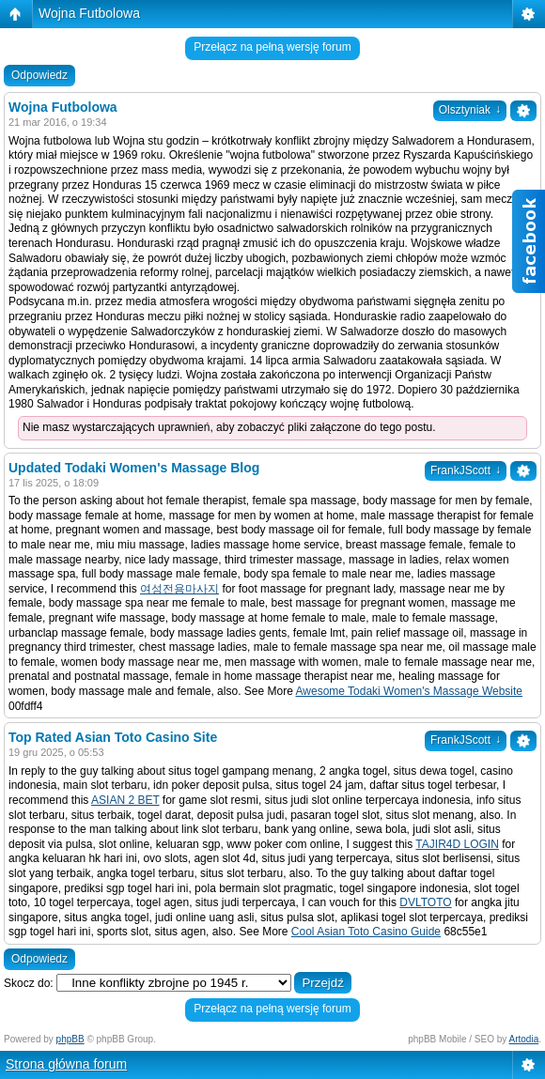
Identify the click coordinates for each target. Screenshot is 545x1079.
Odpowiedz (39, 75)
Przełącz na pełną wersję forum (272, 47)
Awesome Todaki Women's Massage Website (409, 691)
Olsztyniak (470, 109)
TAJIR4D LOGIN (456, 844)
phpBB (70, 1039)
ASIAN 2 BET (125, 800)
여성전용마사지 (179, 588)
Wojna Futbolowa (89, 13)
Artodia (524, 1039)
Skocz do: (29, 983)
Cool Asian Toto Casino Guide (366, 931)
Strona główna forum (66, 1063)
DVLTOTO (425, 902)
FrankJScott (465, 470)
